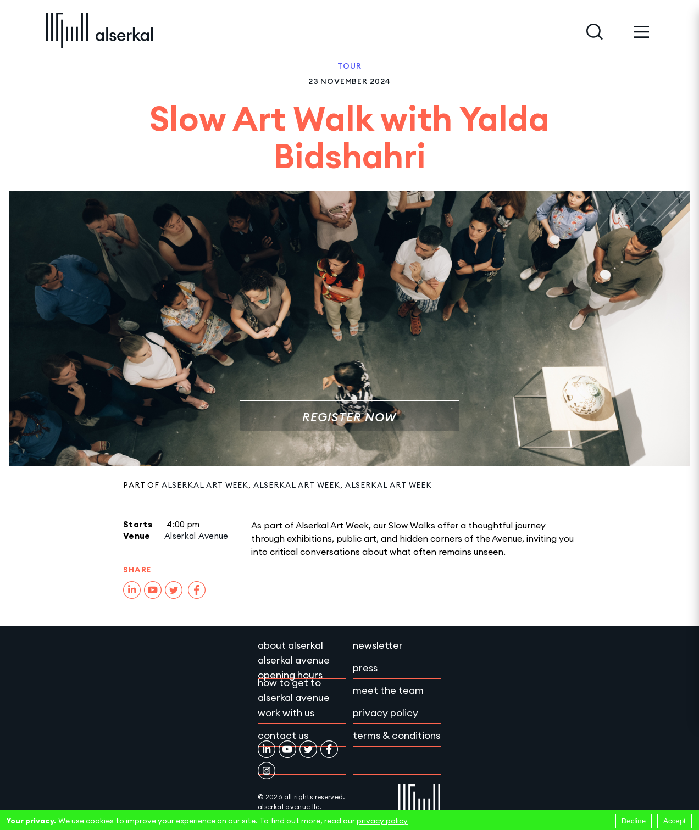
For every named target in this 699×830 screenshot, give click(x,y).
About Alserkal (290, 645)
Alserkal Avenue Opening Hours (294, 667)
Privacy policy (385, 712)
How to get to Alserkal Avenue (294, 690)
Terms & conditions (396, 735)
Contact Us (283, 735)
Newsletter (378, 645)
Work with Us (286, 712)
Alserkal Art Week (205, 485)
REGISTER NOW (349, 417)
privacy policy (382, 821)
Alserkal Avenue (196, 536)
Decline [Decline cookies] (634, 821)
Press (365, 667)
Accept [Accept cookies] (674, 821)
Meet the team (388, 690)
